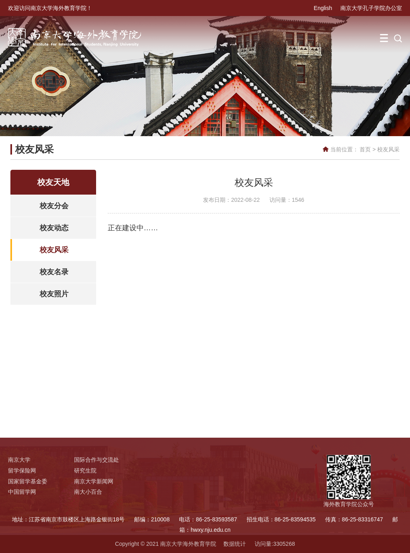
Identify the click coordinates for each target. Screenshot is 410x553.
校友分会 (54, 206)
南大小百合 (88, 492)
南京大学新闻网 (93, 481)
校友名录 (54, 272)
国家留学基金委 (27, 481)
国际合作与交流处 (96, 459)
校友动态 (54, 228)
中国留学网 (22, 492)
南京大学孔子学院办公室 (371, 8)
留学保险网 (22, 470)
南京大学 (19, 459)
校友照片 (54, 294)
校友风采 (388, 149)
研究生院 (85, 470)
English (323, 8)
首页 (365, 149)
